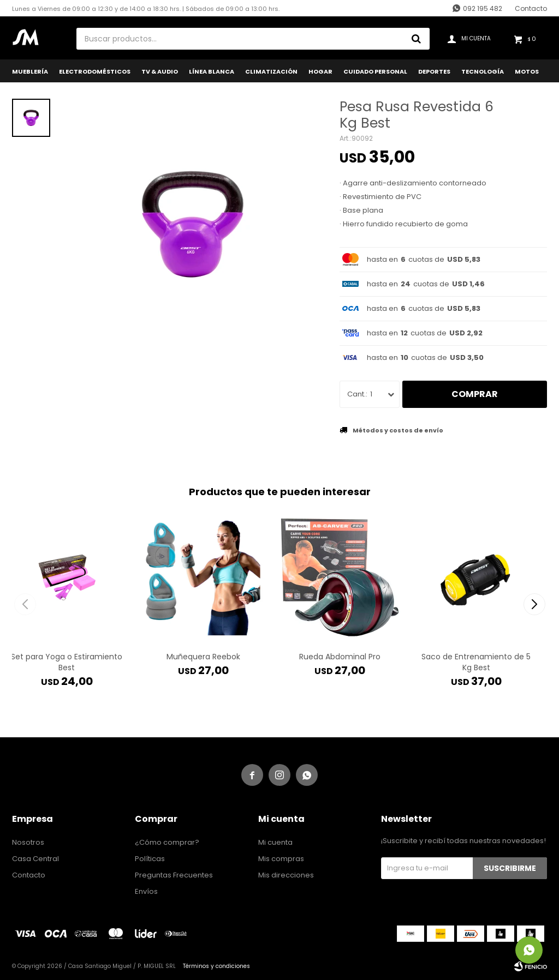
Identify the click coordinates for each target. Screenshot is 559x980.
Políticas (150, 858)
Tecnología (482, 71)
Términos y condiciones (216, 966)
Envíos (146, 891)
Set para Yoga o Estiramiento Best (66, 662)
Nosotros (28, 842)
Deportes (434, 71)
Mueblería (30, 71)
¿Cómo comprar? (167, 842)
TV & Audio (159, 71)
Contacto (531, 8)
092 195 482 (482, 8)
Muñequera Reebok (203, 656)
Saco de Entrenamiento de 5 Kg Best (476, 662)
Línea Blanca (211, 71)
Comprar (474, 394)
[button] (534, 604)
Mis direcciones (286, 875)
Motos (527, 71)
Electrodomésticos (94, 71)
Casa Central (35, 858)
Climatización (271, 71)
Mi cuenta (275, 842)
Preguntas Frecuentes (174, 875)
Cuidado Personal (375, 71)
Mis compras (281, 858)
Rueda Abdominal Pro (339, 656)
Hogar (320, 71)
